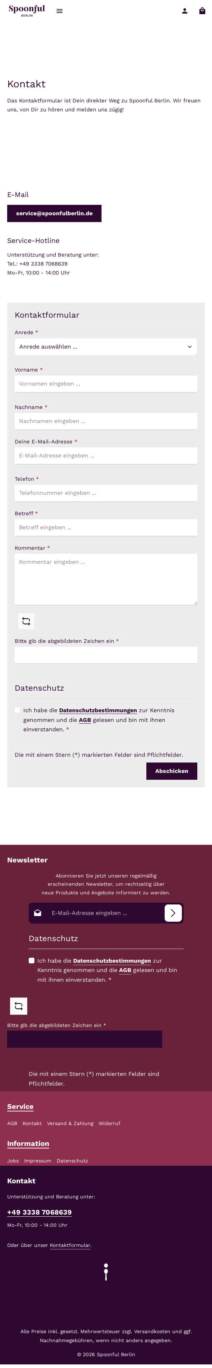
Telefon (27, 479)
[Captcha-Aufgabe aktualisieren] (26, 621)
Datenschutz (72, 1161)
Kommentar (32, 548)
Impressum (37, 1161)
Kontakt (32, 1123)
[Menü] (60, 11)
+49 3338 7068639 (39, 1212)
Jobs (13, 1161)
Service (20, 1106)
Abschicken (171, 771)
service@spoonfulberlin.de (54, 213)
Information (28, 1143)
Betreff (26, 513)
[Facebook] (101, 1301)
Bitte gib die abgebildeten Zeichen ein (67, 641)
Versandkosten (152, 1331)
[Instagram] (111, 1301)
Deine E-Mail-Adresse (46, 441)
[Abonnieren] (173, 913)
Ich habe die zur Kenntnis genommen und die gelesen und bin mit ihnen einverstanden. (98, 719)
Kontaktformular (70, 1245)
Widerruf (110, 1123)
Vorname (29, 370)
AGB (85, 720)
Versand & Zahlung (70, 1123)
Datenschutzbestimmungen (98, 710)
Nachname (31, 407)
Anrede (26, 332)
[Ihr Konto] (184, 11)
